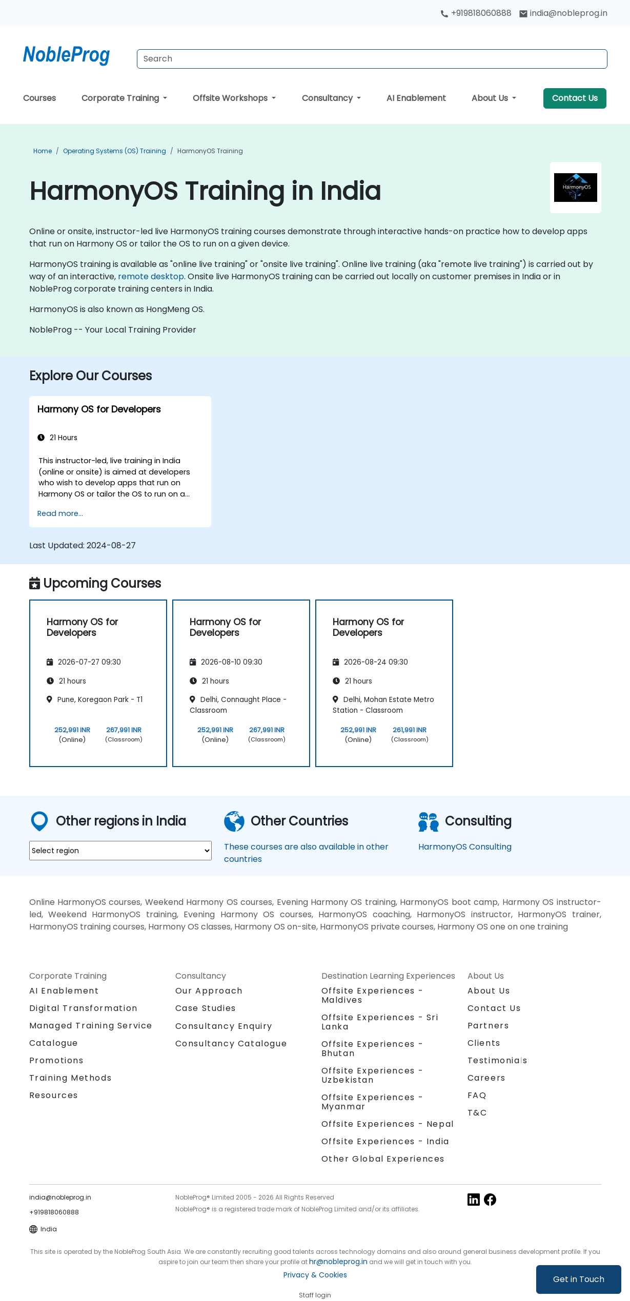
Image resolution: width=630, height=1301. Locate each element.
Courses (39, 98)
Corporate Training (121, 98)
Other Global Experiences (383, 1159)
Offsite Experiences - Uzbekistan (372, 1075)
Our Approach (209, 991)
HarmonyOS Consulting (465, 847)
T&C (477, 1113)
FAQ (477, 1095)
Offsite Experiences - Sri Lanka (380, 1021)
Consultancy (328, 98)
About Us (491, 98)
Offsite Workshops (231, 98)
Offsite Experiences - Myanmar (372, 1101)
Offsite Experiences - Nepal (387, 1124)
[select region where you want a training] (120, 850)
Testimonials (498, 1060)
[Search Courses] (372, 59)
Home (42, 151)
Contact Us (575, 98)
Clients (484, 1043)
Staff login (315, 1295)
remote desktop (151, 276)
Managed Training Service (91, 1025)
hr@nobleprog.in (338, 1261)
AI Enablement (416, 98)
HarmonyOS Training (210, 151)
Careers (487, 1078)
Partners (489, 1025)
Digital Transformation (83, 1008)
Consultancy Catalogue (231, 1043)
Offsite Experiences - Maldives (372, 995)
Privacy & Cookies (315, 1275)
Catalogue (53, 1043)
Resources (53, 1095)
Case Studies (205, 1008)
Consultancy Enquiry (224, 1026)
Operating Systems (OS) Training (114, 151)
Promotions (56, 1060)
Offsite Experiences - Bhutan (372, 1048)
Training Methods (70, 1078)
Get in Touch (578, 1279)
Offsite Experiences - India (385, 1141)
